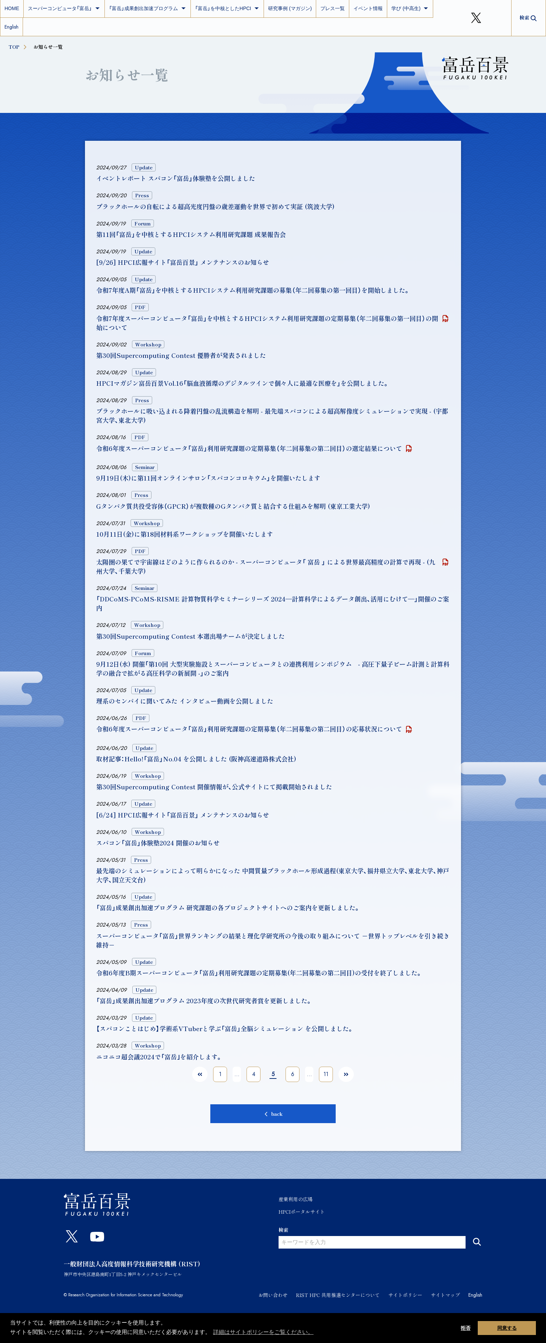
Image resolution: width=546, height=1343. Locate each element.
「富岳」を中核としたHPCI (227, 8)
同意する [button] (507, 1328)
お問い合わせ (273, 1294)
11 (325, 1074)
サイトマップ (445, 1294)
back (277, 1113)
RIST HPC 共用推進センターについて (338, 1294)
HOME (12, 8)
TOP (18, 46)
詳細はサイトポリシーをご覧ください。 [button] (263, 1332)
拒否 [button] (465, 1328)
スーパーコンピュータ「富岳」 (64, 8)
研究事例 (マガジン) (290, 8)
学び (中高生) (410, 8)
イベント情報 (368, 8)
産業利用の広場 (296, 1199)
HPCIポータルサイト (302, 1211)
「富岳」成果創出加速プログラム (147, 8)
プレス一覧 (332, 8)
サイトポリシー (405, 1294)
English (11, 26)
